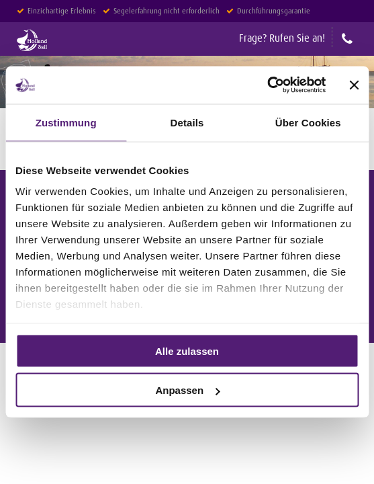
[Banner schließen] (354, 84)
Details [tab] (187, 122)
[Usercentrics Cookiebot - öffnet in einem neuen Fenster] (267, 85)
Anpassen (187, 390)
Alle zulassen (187, 350)
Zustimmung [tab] (66, 122)
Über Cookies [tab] (308, 122)
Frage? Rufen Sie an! (282, 38)
